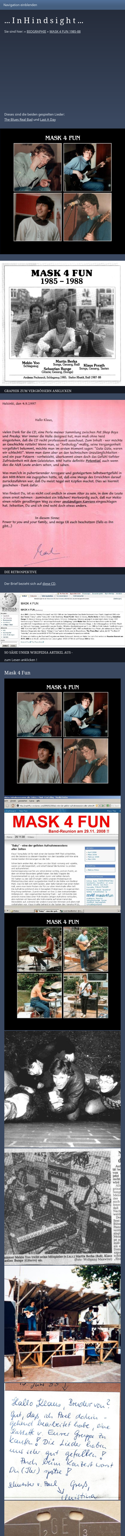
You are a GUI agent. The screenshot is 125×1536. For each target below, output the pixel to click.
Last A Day (48, 119)
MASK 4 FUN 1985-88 (65, 31)
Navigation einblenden (20, 5)
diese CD (48, 583)
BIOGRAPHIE (36, 31)
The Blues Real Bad (18, 119)
